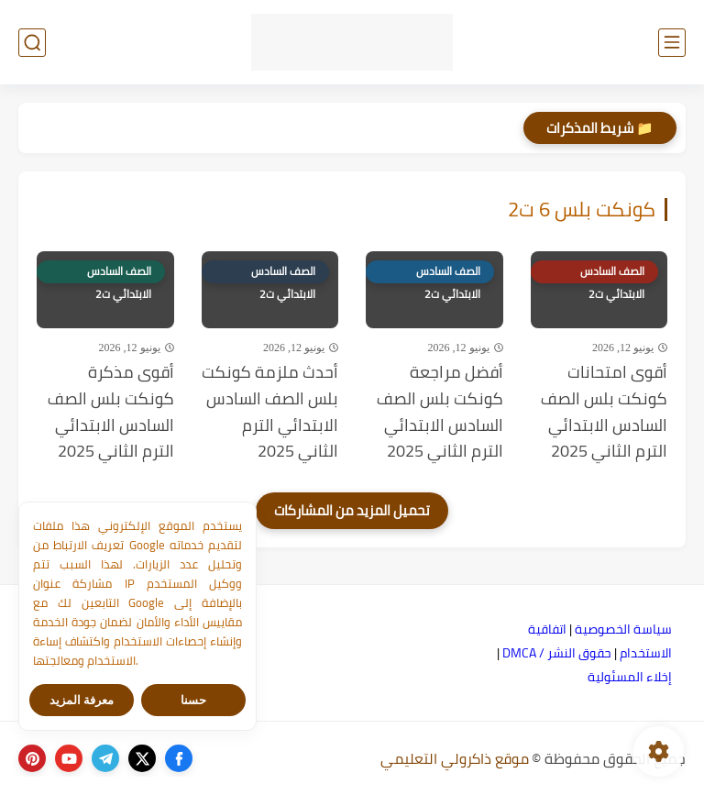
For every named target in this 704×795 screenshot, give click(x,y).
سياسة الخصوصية (623, 629)
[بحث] (32, 42)
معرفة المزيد (82, 700)
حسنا (193, 700)
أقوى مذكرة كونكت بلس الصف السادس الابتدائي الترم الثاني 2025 (111, 412)
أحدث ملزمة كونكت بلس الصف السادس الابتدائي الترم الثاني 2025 (270, 412)
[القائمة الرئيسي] (672, 42)
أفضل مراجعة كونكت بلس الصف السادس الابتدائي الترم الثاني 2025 (440, 412)
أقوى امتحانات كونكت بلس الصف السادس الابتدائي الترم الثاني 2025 (604, 412)
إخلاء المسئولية (630, 677)
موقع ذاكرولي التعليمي (454, 758)
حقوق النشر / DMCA (556, 653)
